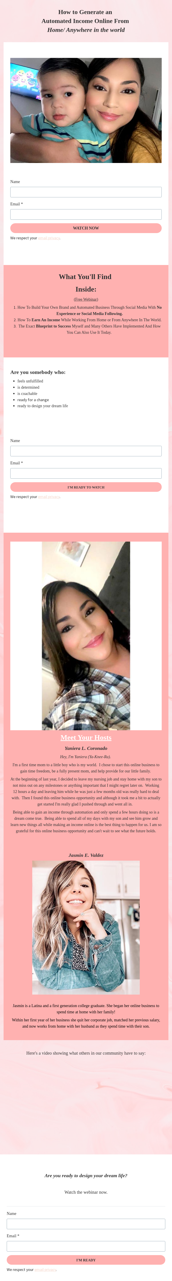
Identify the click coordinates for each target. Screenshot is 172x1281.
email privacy (49, 237)
